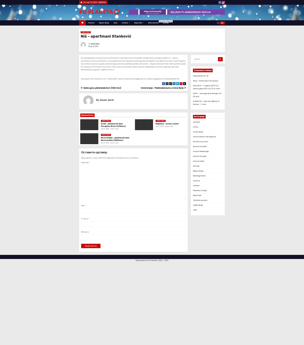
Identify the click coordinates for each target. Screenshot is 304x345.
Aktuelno (196, 122)
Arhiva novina (154, 22)
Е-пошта (85, 219)
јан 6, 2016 (105, 129)
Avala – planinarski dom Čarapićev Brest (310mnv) (113, 125)
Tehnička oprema (200, 200)
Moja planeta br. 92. (201, 76)
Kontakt (166, 23)
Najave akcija (104, 23)
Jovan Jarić (95, 44)
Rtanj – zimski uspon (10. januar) (205, 81)
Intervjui (196, 166)
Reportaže (139, 23)
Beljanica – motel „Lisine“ (167, 124)
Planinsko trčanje (200, 190)
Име (83, 205)
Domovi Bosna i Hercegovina (204, 137)
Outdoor (126, 23)
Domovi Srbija (86, 32)
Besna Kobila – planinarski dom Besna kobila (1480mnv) (115, 139)
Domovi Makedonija (201, 151)
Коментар (85, 162)
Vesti (115, 23)
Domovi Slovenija (199, 156)
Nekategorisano (199, 176)
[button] (218, 23)
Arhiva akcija (198, 132)
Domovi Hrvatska (200, 146)
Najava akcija (198, 171)
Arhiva (195, 127)
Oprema (196, 181)
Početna (91, 23)
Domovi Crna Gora (200, 141)
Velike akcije (198, 205)
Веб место (85, 232)
